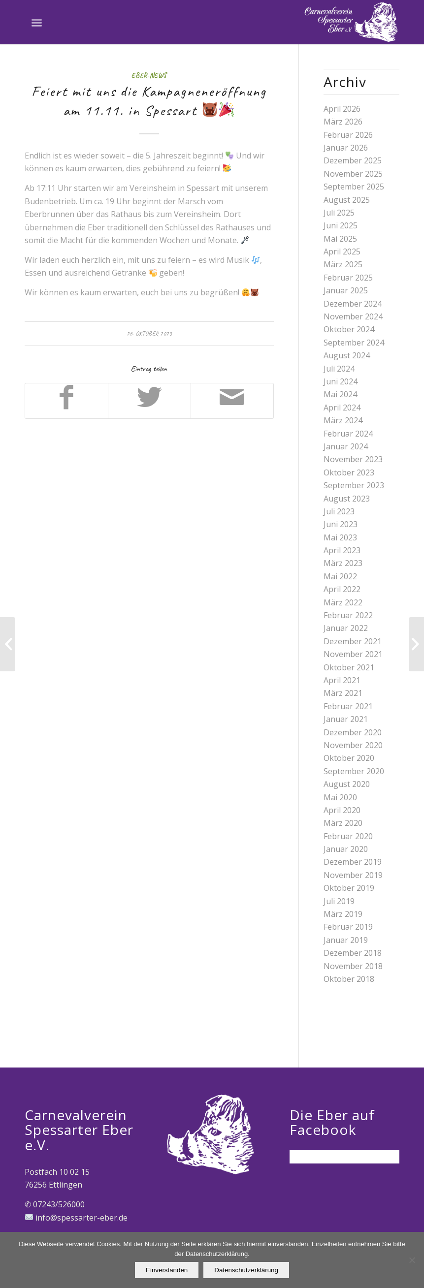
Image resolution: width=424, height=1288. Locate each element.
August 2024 (347, 355)
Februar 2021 (348, 706)
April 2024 (342, 407)
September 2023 (354, 485)
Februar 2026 (348, 134)
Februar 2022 (348, 615)
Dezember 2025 (353, 160)
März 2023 (343, 563)
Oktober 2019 (349, 887)
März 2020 (343, 822)
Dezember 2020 (353, 732)
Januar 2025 (346, 290)
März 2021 (343, 693)
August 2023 (347, 498)
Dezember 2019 (353, 861)
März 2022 (343, 602)
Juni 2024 (341, 381)
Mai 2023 (340, 537)
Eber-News (148, 75)
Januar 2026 (346, 147)
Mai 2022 (340, 576)
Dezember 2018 (353, 952)
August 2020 (347, 784)
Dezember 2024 (353, 303)
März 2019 (343, 914)
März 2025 (343, 264)
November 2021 (353, 654)
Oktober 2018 (349, 979)
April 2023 (342, 550)
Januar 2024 (346, 446)
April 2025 (342, 251)
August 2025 (347, 199)
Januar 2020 (346, 849)
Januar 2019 (346, 940)
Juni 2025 (341, 225)
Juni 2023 (341, 524)
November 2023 (353, 459)
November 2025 (353, 173)
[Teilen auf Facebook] (66, 400)
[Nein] (412, 1260)
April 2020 (342, 810)
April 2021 (342, 680)
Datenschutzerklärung (246, 1270)
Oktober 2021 (349, 667)
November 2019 (353, 875)
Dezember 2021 (353, 641)
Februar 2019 (348, 926)
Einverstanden (167, 1270)
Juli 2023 (339, 511)
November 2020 (353, 745)
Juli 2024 (339, 368)
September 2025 (354, 186)
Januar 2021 (346, 719)
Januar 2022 (346, 628)
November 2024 (353, 316)
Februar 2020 (348, 836)
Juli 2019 (339, 901)
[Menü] (37, 22)
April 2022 (342, 589)
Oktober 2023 (349, 472)
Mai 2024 (340, 394)
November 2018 (353, 966)
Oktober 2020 (349, 758)
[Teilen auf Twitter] (149, 400)
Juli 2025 (339, 212)
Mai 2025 (340, 238)
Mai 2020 (340, 797)
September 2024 (354, 342)
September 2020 (354, 771)
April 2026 (342, 108)
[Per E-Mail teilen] (232, 400)
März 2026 (343, 121)
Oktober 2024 (349, 329)
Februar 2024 (348, 433)
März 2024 (343, 420)
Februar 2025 (348, 277)
